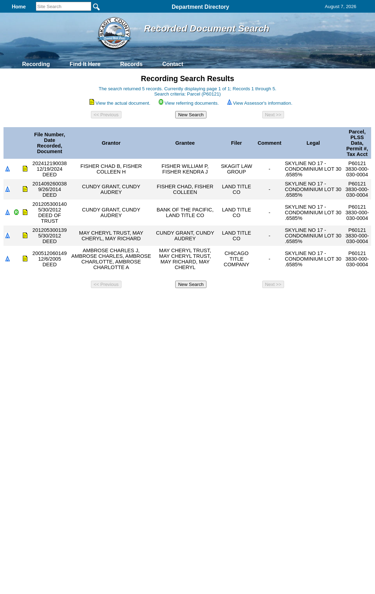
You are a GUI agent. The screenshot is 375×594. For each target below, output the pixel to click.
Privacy (185, 300)
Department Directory (200, 7)
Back (91, 300)
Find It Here (85, 64)
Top (71, 300)
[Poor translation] (25, 416)
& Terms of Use (210, 300)
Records (131, 64)
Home (119, 300)
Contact (172, 64)
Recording (36, 64)
